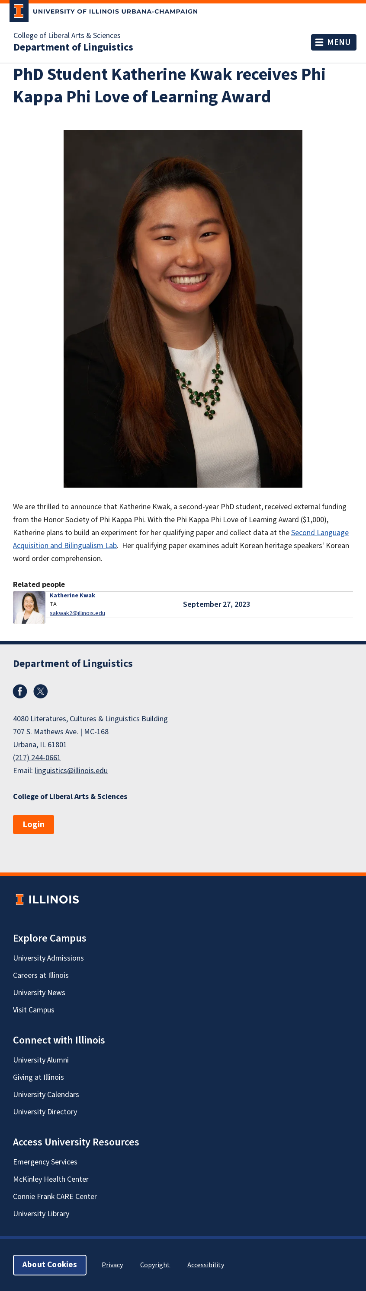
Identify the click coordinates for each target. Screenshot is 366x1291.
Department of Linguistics (73, 47)
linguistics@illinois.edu (71, 770)
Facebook (19, 691)
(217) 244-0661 (37, 757)
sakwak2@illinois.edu (77, 613)
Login (33, 824)
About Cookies (49, 1265)
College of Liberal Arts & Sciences (67, 36)
